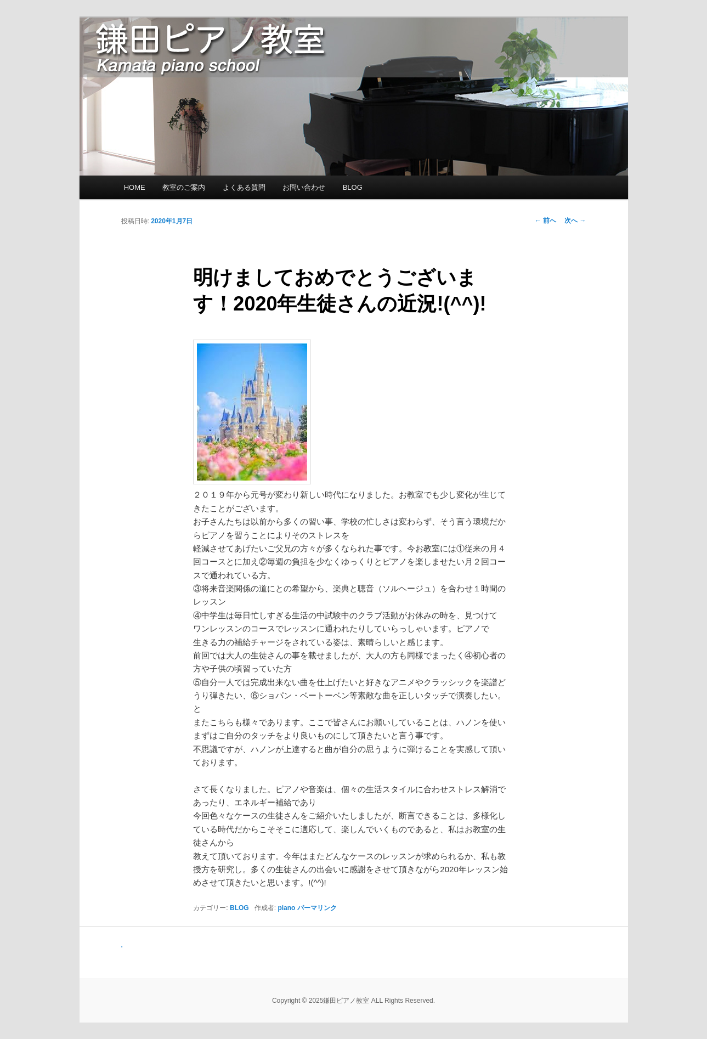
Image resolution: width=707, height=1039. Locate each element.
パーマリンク (317, 908)
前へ (545, 220)
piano (286, 908)
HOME (134, 187)
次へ (575, 220)
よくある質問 (244, 187)
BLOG (353, 187)
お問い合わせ (303, 187)
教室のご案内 (183, 187)
